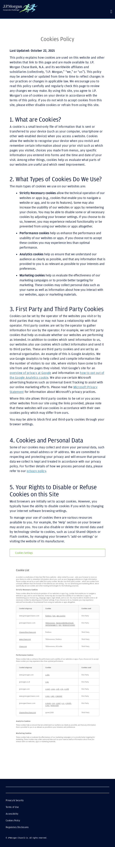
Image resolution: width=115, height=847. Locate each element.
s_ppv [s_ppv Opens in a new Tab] (47, 705)
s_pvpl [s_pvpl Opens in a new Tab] (47, 689)
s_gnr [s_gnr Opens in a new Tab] (53, 696)
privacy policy (36, 471)
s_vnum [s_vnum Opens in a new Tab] (48, 703)
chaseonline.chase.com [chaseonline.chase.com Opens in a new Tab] (27, 632)
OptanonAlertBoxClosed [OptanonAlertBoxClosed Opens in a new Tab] (65, 623)
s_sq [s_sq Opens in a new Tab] (53, 703)
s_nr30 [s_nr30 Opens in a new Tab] (66, 689)
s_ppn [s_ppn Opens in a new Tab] (47, 696)
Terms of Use (12, 807)
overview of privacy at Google (30, 373)
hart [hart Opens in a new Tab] (54, 616)
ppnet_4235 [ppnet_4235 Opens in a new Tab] (54, 705)
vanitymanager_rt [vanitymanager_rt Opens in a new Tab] (51, 625)
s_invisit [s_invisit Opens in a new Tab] (68, 703)
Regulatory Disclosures (17, 827)
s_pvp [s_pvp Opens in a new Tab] (53, 689)
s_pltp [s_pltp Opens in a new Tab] (47, 675)
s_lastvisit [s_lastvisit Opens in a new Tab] (58, 696)
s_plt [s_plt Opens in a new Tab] (58, 689)
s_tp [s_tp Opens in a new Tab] (62, 689)
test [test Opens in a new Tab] (60, 625)
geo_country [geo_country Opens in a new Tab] (61, 616)
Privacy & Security (25, 800)
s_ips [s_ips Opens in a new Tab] (47, 682)
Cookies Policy (13, 820)
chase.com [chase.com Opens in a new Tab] (23, 646)
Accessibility (12, 813)
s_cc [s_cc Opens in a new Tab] (63, 703)
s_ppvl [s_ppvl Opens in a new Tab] (58, 703)
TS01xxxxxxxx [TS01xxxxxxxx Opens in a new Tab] (50, 623)
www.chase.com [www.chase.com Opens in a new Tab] (25, 639)
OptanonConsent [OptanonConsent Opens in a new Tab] (69, 625)
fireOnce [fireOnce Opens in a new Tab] (48, 616)
